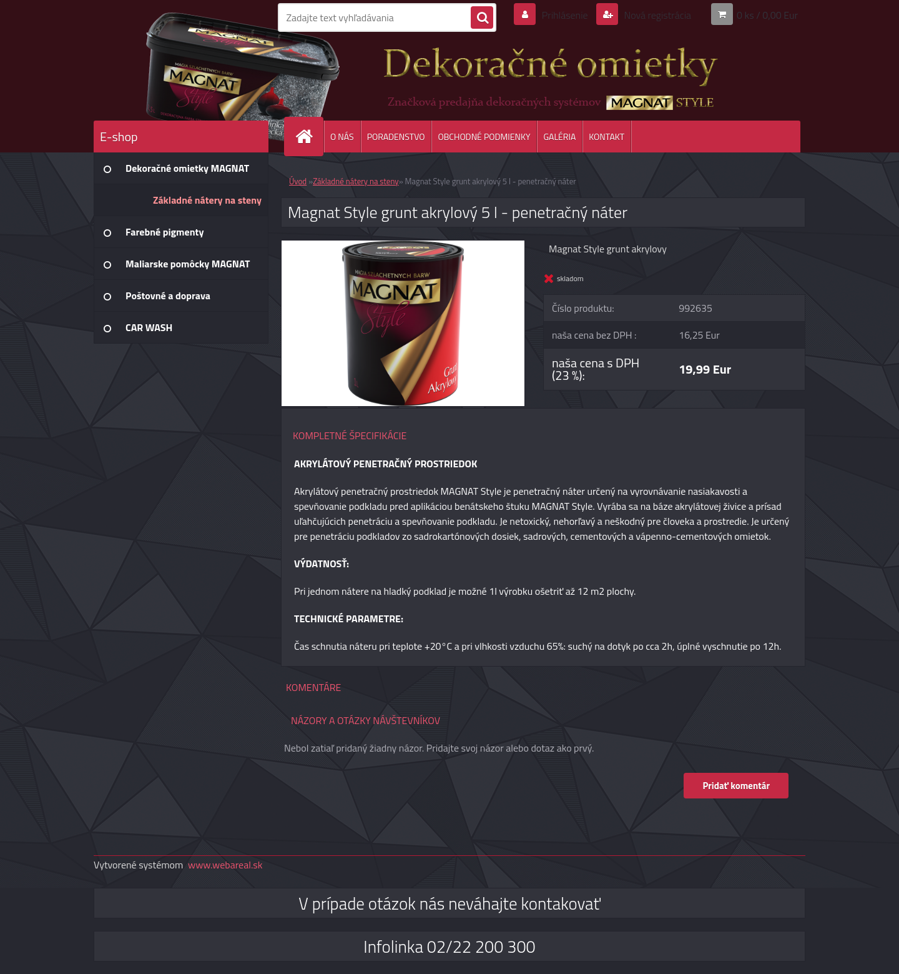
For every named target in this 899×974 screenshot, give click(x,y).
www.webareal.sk (225, 864)
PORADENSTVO (396, 136)
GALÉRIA (559, 136)
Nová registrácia (656, 14)
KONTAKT (606, 136)
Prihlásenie (564, 14)
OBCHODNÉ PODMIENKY (484, 136)
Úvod (298, 181)
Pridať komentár (736, 785)
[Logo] (179, 74)
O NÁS (342, 136)
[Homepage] (309, 136)
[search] (482, 18)
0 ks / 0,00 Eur (767, 14)
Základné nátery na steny (355, 181)
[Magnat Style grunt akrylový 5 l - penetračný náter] (403, 245)
